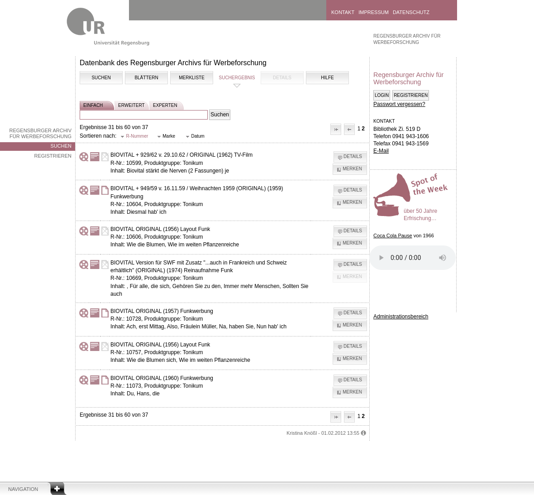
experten (165, 105)
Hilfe (327, 77)
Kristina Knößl (301, 433)
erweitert (131, 105)
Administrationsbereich (400, 316)
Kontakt (342, 12)
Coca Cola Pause (392, 235)
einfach (93, 105)
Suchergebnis (237, 77)
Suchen (61, 146)
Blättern (146, 77)
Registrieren (53, 156)
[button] (335, 129)
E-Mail (381, 151)
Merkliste (192, 77)
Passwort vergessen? (399, 104)
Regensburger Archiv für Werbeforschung (40, 133)
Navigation (23, 489)
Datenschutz (411, 12)
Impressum (373, 12)
